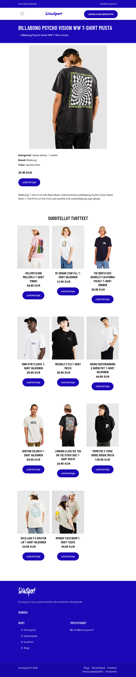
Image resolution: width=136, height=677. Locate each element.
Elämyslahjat (30, 636)
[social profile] (39, 4)
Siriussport (30, 630)
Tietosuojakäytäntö (92, 671)
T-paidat (52, 155)
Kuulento (29, 641)
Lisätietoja (29, 182)
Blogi (26, 648)
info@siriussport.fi (108, 3)
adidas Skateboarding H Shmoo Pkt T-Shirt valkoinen (102, 368)
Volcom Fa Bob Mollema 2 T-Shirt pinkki (33, 277)
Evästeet (112, 667)
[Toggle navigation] (22, 14)
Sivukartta (111, 671)
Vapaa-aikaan (39, 155)
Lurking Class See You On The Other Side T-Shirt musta (68, 455)
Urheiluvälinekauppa (101, 14)
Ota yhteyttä (98, 667)
